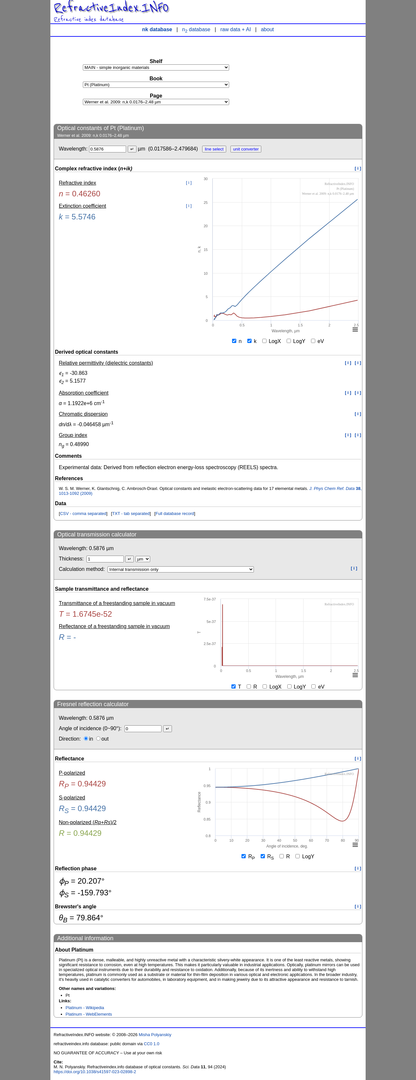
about (267, 29)
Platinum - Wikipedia (85, 1007)
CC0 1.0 (152, 1043)
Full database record (174, 513)
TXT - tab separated (131, 513)
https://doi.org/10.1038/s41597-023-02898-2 (95, 1071)
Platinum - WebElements (89, 1014)
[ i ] (358, 168)
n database (196, 29)
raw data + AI (235, 29)
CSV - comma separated (83, 513)
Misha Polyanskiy (155, 1034)
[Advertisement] (313, 80)
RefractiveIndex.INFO (111, 8)
